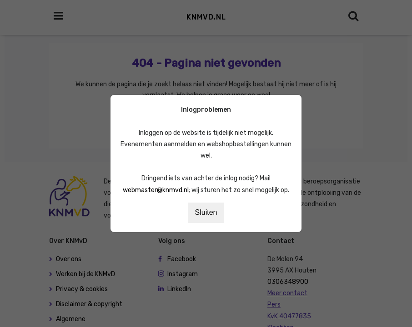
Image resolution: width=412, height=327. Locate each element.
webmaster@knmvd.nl (156, 190)
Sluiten (206, 212)
